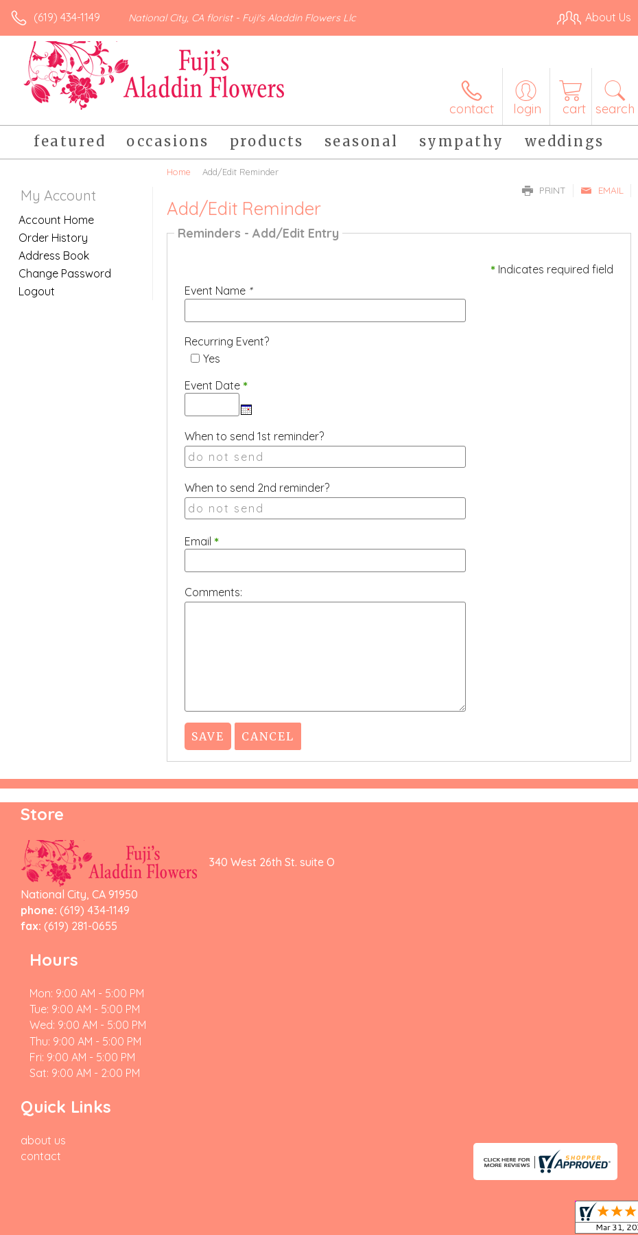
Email (602, 190)
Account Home (56, 220)
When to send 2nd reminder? (257, 488)
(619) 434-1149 (67, 17)
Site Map (580, 1198)
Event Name (218, 290)
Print (544, 190)
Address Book (54, 255)
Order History (53, 238)
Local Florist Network (496, 1198)
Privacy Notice (398, 1198)
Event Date (216, 385)
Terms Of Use (317, 1198)
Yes (211, 358)
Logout (37, 291)
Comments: (213, 592)
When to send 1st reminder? (254, 436)
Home (179, 171)
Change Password (65, 273)
